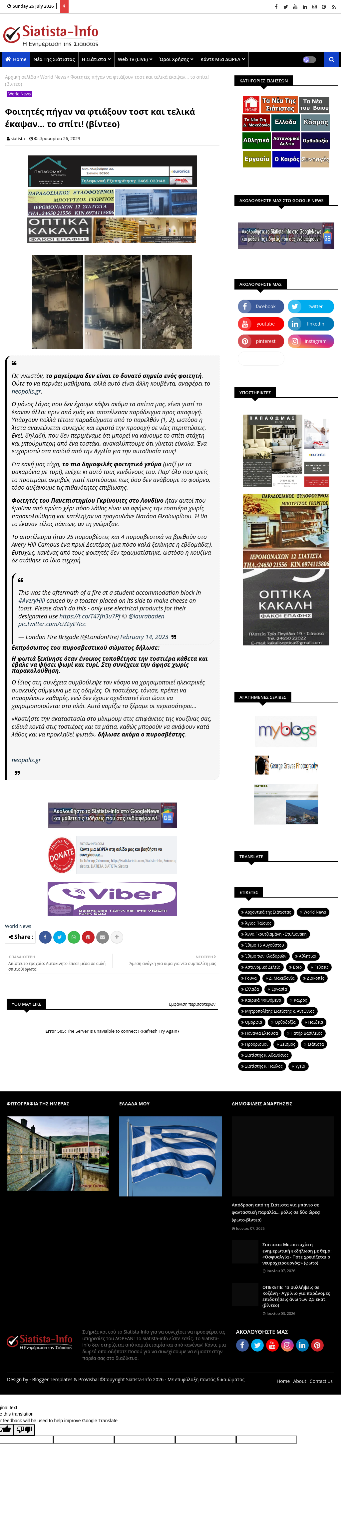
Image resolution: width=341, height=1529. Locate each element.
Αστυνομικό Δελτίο (262, 967)
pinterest (266, 341)
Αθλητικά (307, 956)
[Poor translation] (24, 1430)
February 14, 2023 (144, 637)
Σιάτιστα (316, 1044)
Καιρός (300, 1000)
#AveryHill (31, 600)
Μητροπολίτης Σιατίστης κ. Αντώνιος (279, 1011)
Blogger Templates (52, 1379)
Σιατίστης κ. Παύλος (264, 1066)
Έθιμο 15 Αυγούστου (264, 945)
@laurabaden (147, 616)
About (299, 1381)
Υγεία (300, 1066)
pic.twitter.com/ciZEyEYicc (52, 624)
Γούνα (251, 978)
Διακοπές (315, 978)
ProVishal (88, 1379)
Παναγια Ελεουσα (261, 1033)
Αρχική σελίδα (20, 77)
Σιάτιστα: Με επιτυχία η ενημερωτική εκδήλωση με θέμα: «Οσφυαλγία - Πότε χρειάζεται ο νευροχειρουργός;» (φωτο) (297, 1253)
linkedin (315, 324)
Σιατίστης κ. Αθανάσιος (266, 1055)
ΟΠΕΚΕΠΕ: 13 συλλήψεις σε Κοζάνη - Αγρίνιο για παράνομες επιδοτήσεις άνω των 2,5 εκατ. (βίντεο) (296, 1296)
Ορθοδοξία (285, 1022)
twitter (316, 306)
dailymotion (261, 358)
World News (53, 77)
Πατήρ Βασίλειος (306, 1033)
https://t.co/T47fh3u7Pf (89, 616)
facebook (266, 306)
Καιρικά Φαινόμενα (263, 1000)
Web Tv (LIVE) (133, 59)
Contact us (321, 1381)
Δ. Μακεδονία (282, 978)
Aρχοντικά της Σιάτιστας (268, 912)
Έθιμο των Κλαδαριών (265, 956)
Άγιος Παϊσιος (258, 923)
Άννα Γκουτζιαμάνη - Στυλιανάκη (276, 934)
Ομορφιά (253, 1022)
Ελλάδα (252, 989)
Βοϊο (297, 967)
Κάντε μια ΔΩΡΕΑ (220, 59)
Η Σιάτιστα (94, 59)
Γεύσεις (321, 967)
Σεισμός (287, 1044)
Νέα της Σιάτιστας (54, 59)
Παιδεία (315, 1022)
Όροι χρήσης (174, 59)
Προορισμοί (256, 1044)
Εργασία (279, 989)
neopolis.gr (26, 391)
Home (20, 59)
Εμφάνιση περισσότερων (192, 1004)
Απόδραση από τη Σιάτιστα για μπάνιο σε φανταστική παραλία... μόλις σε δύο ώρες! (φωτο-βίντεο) (276, 1212)
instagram (316, 341)
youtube (266, 324)
